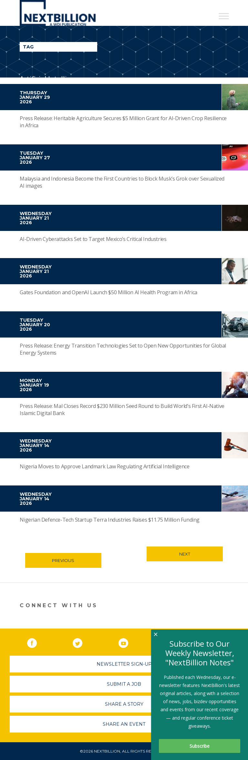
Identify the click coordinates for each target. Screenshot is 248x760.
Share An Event (124, 724)
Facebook (36, 642)
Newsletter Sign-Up (124, 664)
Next (184, 554)
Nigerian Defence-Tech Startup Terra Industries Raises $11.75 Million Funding (110, 519)
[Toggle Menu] (224, 16)
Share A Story (124, 704)
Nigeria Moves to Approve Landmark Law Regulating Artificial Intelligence (104, 466)
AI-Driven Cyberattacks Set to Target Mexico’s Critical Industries (93, 239)
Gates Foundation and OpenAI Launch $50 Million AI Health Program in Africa (108, 292)
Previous (63, 560)
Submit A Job (124, 684)
